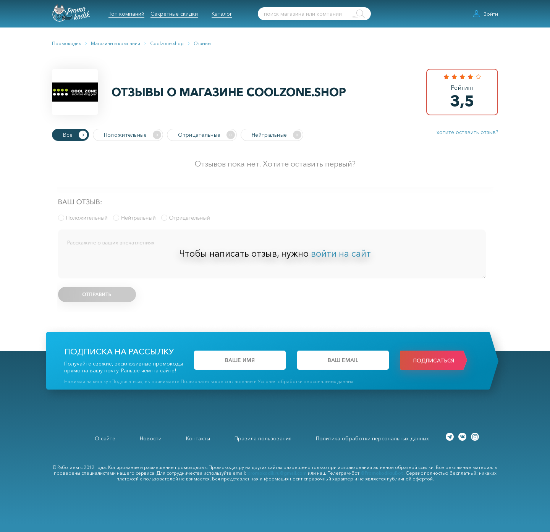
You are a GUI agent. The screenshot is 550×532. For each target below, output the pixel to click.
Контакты (198, 438)
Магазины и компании (115, 43)
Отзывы (202, 43)
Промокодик (66, 43)
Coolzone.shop (167, 43)
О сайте (105, 438)
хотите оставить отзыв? (467, 132)
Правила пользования (263, 438)
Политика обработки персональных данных (372, 438)
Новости (151, 438)
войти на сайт (341, 253)
